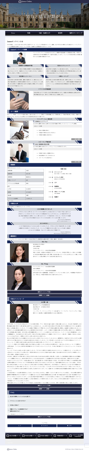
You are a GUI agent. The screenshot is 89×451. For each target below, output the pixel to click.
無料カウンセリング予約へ (44, 292)
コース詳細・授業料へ (76, 139)
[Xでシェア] (20, 425)
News (9, 440)
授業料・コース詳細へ (44, 295)
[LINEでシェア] (69, 425)
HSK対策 (9, 442)
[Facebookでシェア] (44, 425)
